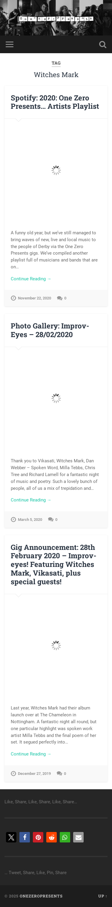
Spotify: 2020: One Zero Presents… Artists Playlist (55, 102)
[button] (11, 837)
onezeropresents (41, 896)
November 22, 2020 (34, 298)
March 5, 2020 (30, 519)
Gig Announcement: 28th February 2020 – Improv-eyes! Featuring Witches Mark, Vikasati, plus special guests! (53, 564)
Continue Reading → (31, 279)
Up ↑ (103, 896)
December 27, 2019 (34, 773)
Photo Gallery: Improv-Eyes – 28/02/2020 (50, 330)
